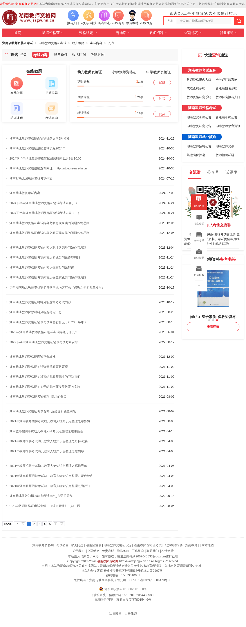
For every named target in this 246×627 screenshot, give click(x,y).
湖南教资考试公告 (199, 117)
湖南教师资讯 (225, 146)
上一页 (20, 524)
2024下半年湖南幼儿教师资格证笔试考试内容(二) (43, 203)
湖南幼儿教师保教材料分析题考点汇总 (35, 312)
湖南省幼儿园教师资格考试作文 (30, 178)
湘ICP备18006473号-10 (156, 580)
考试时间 (97, 54)
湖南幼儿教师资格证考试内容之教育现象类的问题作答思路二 (50, 223)
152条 (8, 524)
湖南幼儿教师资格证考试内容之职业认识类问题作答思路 (47, 247)
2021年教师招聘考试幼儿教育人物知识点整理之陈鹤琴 (46, 451)
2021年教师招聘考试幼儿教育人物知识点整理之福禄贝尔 (48, 465)
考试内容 (96, 43)
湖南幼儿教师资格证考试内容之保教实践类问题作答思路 (47, 277)
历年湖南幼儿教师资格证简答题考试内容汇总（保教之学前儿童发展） (57, 287)
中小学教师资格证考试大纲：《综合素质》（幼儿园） (46, 506)
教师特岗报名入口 (228, 97)
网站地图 (207, 545)
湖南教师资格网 (107, 561)
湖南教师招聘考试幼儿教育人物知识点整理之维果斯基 (46, 431)
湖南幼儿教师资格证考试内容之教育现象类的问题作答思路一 (50, 233)
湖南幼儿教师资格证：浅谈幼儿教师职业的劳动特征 (44, 376)
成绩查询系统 (196, 88)
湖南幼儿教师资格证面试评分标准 (32, 356)
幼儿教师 (78, 43)
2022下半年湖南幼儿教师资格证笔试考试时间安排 (43, 342)
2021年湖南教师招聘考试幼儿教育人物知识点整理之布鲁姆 (49, 421)
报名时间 (79, 54)
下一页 (58, 524)
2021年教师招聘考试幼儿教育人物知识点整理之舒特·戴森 (48, 441)
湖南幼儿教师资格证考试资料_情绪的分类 (38, 396)
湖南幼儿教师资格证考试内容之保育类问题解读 (41, 267)
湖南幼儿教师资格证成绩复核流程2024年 (37, 148)
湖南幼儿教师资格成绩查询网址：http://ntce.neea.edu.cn (48, 168)
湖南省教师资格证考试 (17, 43)
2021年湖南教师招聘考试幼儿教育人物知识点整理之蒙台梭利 (51, 476)
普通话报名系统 (226, 88)
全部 (23, 54)
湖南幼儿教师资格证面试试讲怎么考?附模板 (39, 138)
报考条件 (61, 54)
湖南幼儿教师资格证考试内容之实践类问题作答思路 (44, 257)
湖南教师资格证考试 (52, 43)
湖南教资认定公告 (199, 126)
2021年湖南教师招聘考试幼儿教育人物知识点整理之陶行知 (49, 486)
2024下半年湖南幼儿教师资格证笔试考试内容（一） (45, 213)
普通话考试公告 (226, 117)
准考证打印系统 (226, 79)
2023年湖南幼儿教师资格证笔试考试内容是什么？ (43, 332)
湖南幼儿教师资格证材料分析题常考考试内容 (40, 302)
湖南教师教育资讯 (228, 126)
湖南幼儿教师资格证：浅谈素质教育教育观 (38, 366)
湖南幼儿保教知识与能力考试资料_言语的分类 (41, 496)
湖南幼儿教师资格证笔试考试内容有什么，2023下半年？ (48, 322)
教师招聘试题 (225, 155)
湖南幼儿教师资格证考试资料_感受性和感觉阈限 (42, 411)
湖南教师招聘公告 (199, 146)
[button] (209, 320)
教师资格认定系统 (199, 97)
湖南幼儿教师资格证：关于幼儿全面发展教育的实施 (44, 386)
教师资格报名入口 (199, 79)
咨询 (169, 20)
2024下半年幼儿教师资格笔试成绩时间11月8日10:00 (45, 158)
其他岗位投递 (196, 155)
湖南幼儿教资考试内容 (24, 193)
